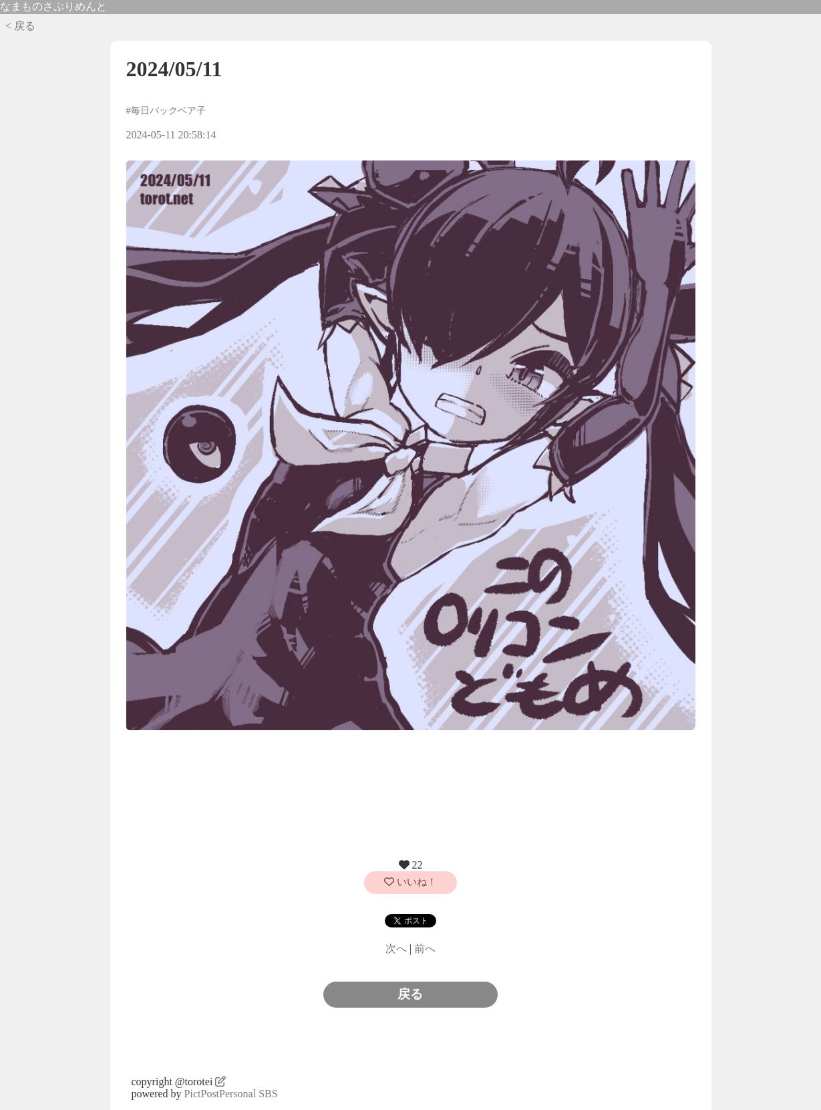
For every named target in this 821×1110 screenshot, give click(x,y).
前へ (425, 948)
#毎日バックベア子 (166, 110)
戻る (410, 994)
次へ (396, 948)
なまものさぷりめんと (53, 6)
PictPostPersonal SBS (231, 1093)
